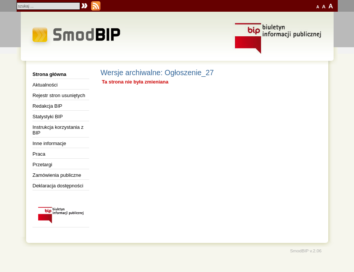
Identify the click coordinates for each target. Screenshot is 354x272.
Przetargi (42, 164)
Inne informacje (49, 143)
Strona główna (49, 74)
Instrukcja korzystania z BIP (57, 130)
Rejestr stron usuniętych (58, 95)
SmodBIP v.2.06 (306, 250)
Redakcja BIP (47, 106)
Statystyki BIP (47, 116)
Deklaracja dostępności (57, 186)
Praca (38, 154)
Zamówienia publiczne (56, 175)
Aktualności (44, 85)
